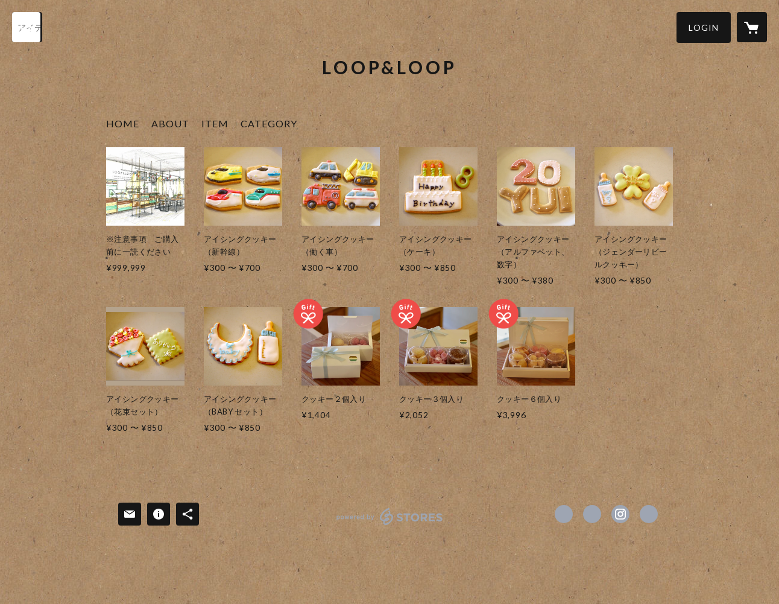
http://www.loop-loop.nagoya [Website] (649, 514)
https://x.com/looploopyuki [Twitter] (592, 514)
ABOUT (170, 123)
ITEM (215, 123)
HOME (122, 123)
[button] (703, 27)
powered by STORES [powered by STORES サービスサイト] (390, 524)
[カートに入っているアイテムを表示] (752, 27)
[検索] (27, 27)
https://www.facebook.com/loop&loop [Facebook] (564, 514)
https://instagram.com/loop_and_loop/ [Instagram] (620, 514)
